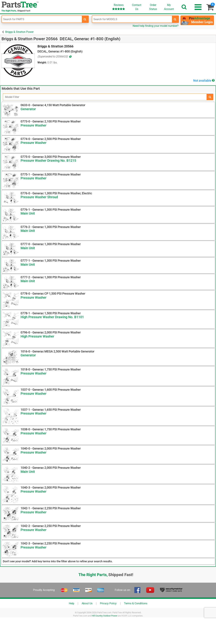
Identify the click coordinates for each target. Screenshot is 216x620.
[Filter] (105, 97)
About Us (87, 603)
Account (169, 7)
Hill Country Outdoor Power (104, 615)
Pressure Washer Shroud (39, 197)
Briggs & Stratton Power (19, 31)
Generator (28, 109)
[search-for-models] (175, 19)
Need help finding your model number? (156, 25)
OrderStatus (153, 7)
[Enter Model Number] (132, 19)
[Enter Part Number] (42, 19)
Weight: (42, 62)
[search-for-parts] (85, 19)
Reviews (118, 6)
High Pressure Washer (37, 336)
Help (71, 603)
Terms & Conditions (135, 603)
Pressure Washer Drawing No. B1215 (48, 160)
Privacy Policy (108, 603)
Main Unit (28, 213)
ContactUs (136, 7)
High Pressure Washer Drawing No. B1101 (52, 317)
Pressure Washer (33, 125)
